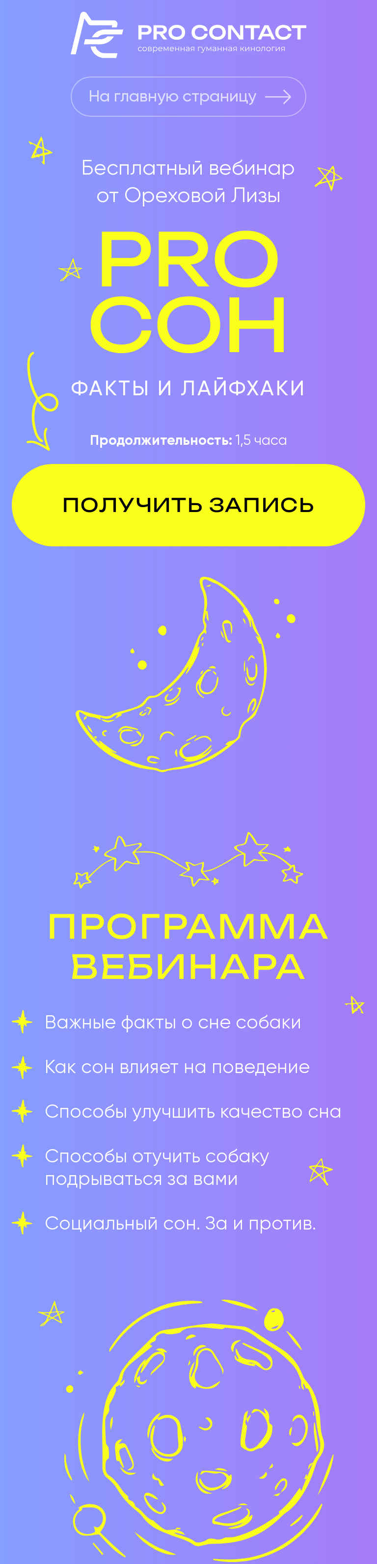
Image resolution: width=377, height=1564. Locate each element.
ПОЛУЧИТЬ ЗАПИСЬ (188, 504)
